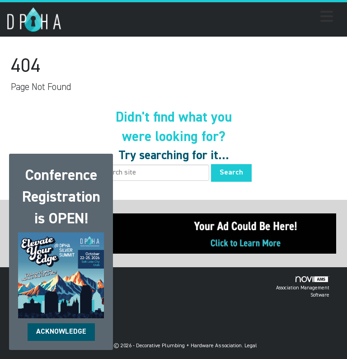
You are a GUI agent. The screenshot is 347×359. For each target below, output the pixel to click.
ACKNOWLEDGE (61, 331)
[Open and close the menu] (199, 18)
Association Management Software (302, 287)
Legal (250, 346)
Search (231, 172)
